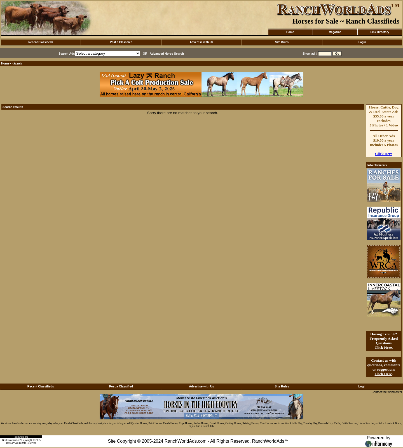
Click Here (383, 154)
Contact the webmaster (386, 392)
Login (362, 42)
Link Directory (379, 32)
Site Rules (282, 42)
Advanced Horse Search (167, 53)
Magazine (335, 32)
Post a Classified (121, 42)
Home (290, 32)
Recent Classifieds (40, 42)
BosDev (10, 443)
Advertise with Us (201, 42)
